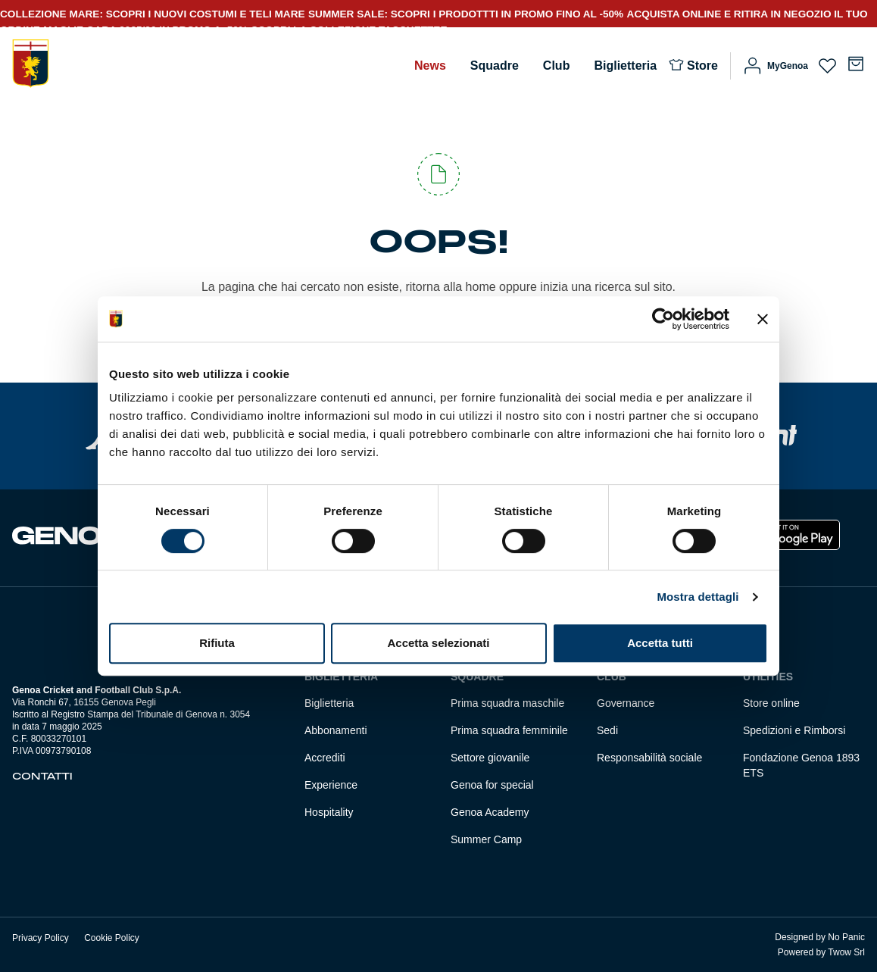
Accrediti (324, 758)
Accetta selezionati (438, 642)
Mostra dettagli (697, 596)
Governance (625, 703)
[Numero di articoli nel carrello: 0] (856, 64)
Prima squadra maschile (507, 703)
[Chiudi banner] (762, 319)
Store (702, 65)
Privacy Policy (40, 938)
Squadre (494, 65)
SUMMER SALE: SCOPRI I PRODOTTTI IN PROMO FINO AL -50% (465, 14)
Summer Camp (486, 839)
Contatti (42, 776)
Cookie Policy (111, 938)
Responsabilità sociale (649, 758)
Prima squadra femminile (509, 730)
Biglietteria (625, 65)
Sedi (607, 730)
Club (556, 65)
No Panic (846, 937)
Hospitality (329, 812)
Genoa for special (492, 785)
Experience (330, 785)
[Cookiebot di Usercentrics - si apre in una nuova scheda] (663, 319)
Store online (771, 703)
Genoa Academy (490, 812)
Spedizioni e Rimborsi (794, 730)
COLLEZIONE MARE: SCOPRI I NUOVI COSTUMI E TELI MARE (152, 14)
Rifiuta (217, 642)
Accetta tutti (660, 642)
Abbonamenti (335, 730)
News (430, 65)
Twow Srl (846, 952)
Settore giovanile (490, 758)
